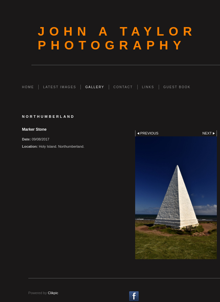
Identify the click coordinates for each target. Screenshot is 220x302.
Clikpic (53, 293)
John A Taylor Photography (117, 38)
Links (148, 87)
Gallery (94, 87)
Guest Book (176, 87)
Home (28, 87)
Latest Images (59, 87)
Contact (123, 87)
